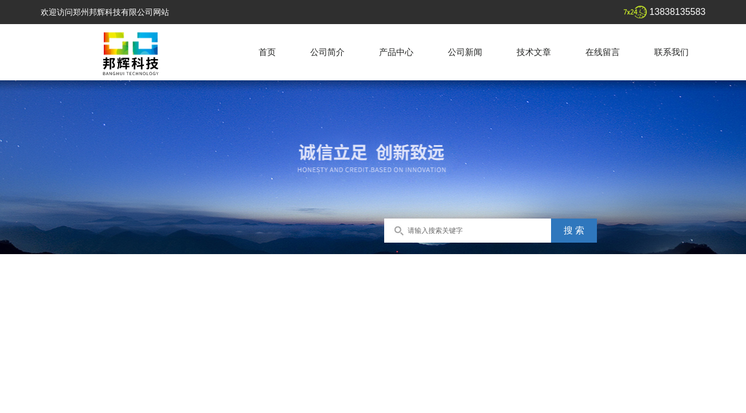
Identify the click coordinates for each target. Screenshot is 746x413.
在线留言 (602, 52)
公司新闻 (465, 52)
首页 (267, 52)
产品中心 (396, 52)
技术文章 (534, 52)
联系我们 (671, 52)
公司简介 (327, 52)
